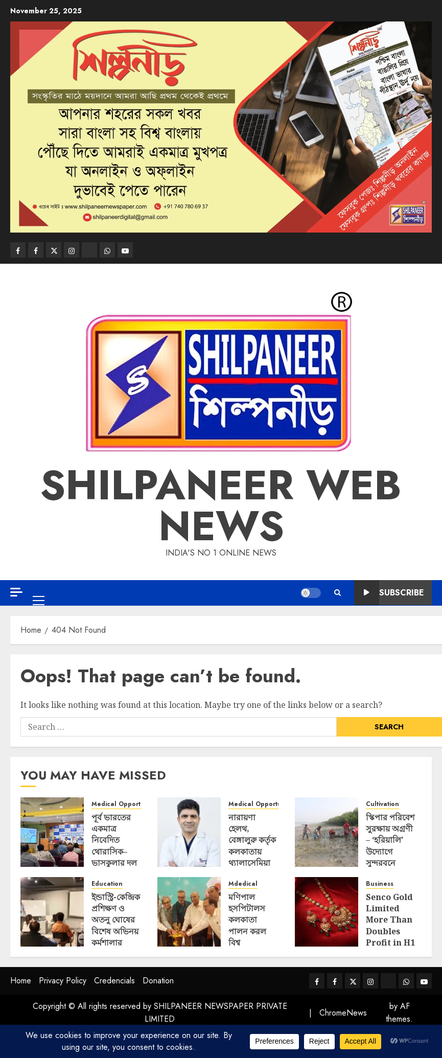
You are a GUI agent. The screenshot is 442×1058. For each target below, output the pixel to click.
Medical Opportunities (126, 804)
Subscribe (389, 592)
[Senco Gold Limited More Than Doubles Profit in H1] (326, 912)
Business (379, 884)
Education (107, 884)
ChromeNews (343, 1013)
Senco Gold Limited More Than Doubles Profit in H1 (390, 925)
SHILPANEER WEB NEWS (221, 505)
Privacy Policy (62, 980)
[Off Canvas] (16, 592)
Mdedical (243, 884)
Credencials (114, 980)
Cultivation (382, 804)
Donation (158, 980)
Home (20, 980)
